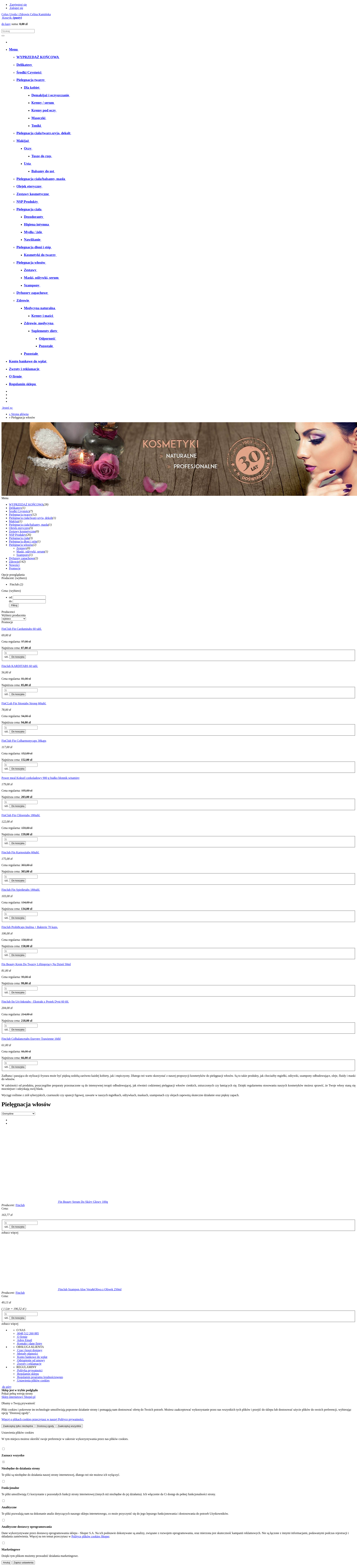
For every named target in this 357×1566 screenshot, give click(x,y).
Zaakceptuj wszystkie (69, 1426)
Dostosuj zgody (45, 1426)
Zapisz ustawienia (23, 1562)
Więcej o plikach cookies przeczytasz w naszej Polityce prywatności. (42, 1419)
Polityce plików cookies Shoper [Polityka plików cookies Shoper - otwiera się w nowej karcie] (90, 1536)
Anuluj (6, 1562)
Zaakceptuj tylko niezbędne (18, 1426)
